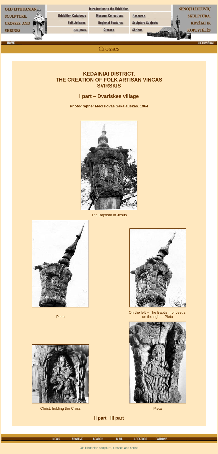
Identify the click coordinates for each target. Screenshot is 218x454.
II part (100, 418)
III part (117, 418)
